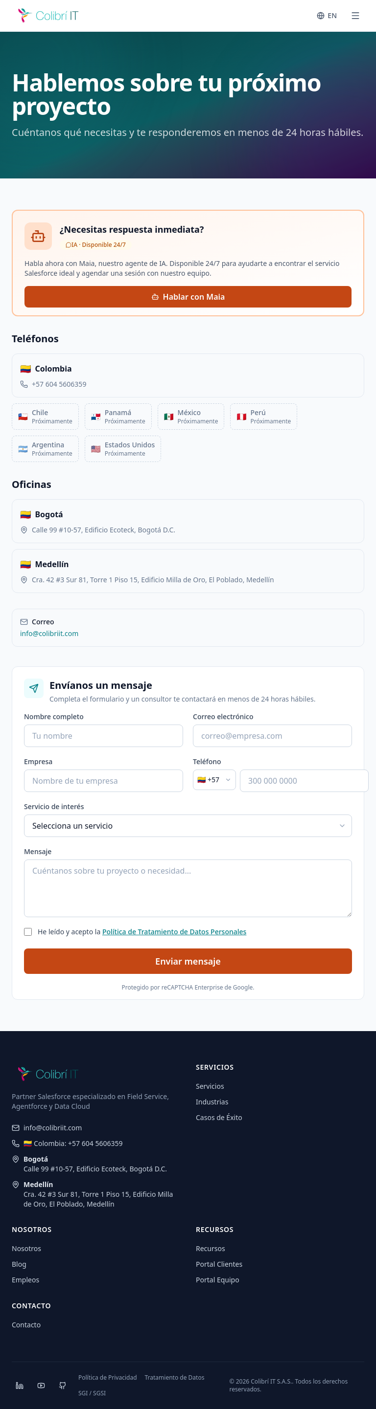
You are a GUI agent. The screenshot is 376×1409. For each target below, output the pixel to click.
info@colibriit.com (49, 633)
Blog (19, 1264)
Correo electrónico (223, 716)
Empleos (25, 1279)
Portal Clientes (219, 1264)
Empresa (38, 761)
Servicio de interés (54, 806)
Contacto (26, 1324)
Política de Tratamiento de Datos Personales (174, 931)
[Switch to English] (327, 15)
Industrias (212, 1101)
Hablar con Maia (188, 296)
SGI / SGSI (92, 1393)
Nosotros (26, 1248)
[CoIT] (48, 15)
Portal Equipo (217, 1279)
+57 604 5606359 (59, 384)
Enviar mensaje (188, 961)
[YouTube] (41, 1385)
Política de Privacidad (107, 1378)
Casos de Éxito (219, 1117)
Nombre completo (54, 716)
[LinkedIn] (19, 1385)
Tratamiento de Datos (175, 1378)
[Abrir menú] (355, 15)
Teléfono (207, 761)
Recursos (210, 1248)
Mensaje (37, 851)
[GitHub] (62, 1385)
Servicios (210, 1086)
